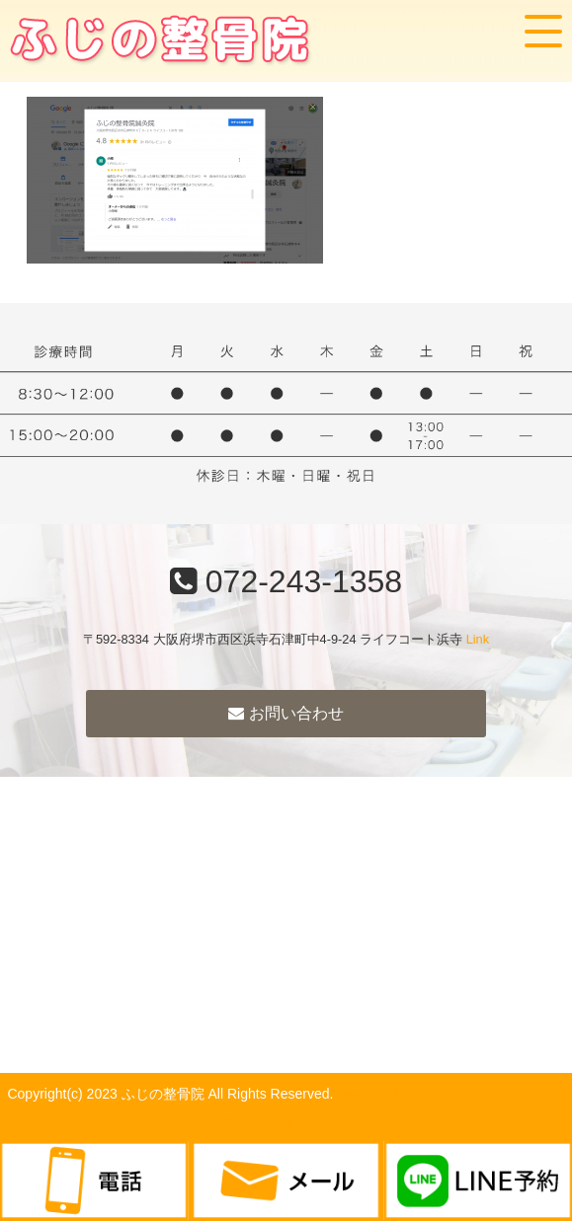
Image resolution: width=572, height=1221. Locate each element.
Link (477, 639)
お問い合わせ (285, 713)
